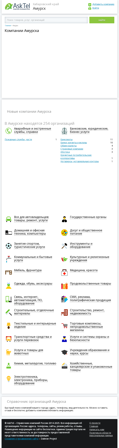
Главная (8, 25)
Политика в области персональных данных (101, 434)
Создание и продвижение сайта (21, 438)
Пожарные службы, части (18, 139)
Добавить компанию (103, 4)
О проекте (94, 422)
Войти (95, 7)
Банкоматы (67, 139)
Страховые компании (72, 148)
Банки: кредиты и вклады (74, 142)
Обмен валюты (69, 145)
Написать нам (96, 429)
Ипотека (65, 151)
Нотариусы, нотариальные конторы (80, 161)
